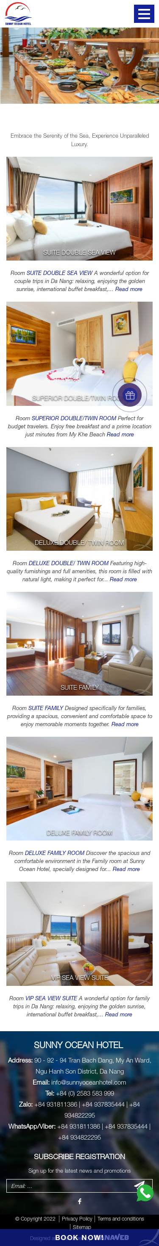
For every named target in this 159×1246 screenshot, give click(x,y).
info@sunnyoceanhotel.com (88, 1082)
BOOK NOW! (79, 1237)
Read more (128, 289)
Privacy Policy (77, 1218)
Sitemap (82, 1227)
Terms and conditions (121, 1218)
